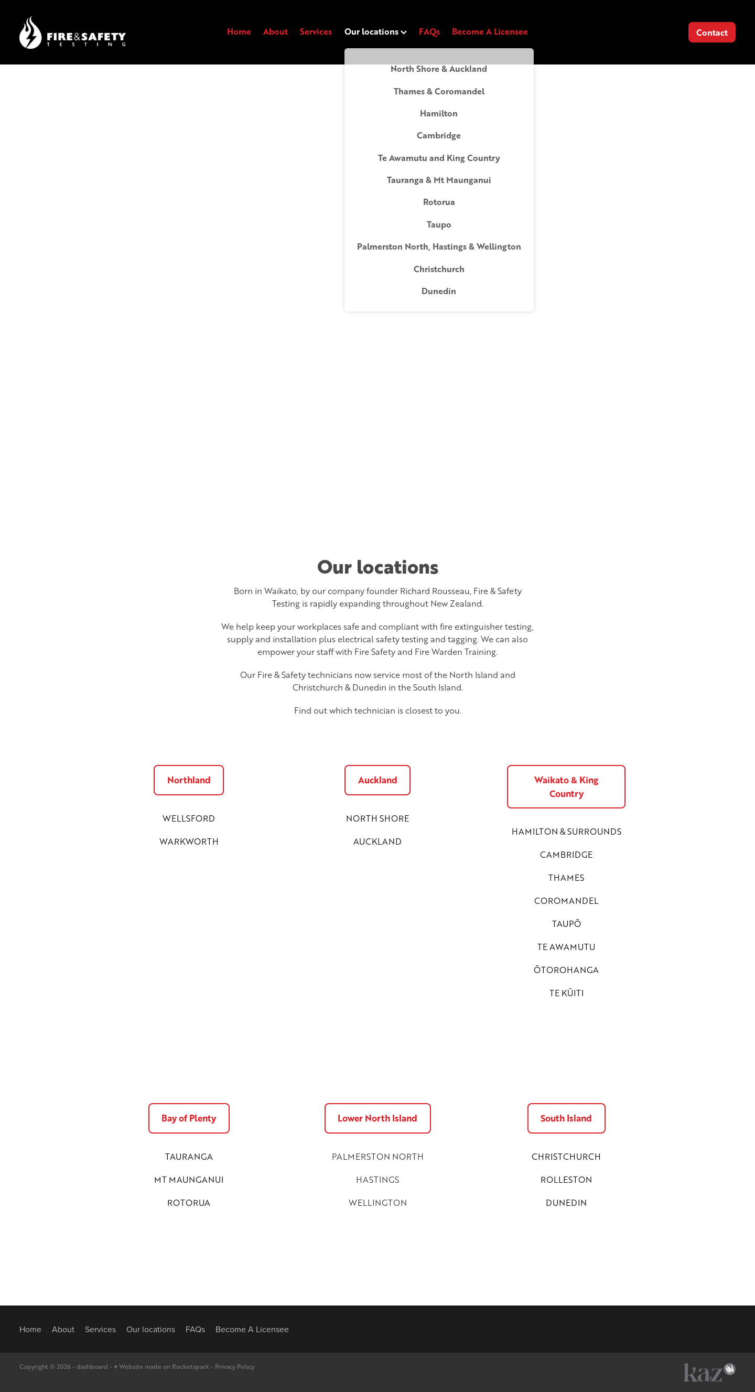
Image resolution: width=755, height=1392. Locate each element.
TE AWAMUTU (566, 947)
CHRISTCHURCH (566, 1156)
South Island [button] (566, 1118)
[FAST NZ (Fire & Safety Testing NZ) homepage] (91, 32)
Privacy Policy (234, 1366)
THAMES (566, 877)
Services (316, 31)
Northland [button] (189, 779)
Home (239, 31)
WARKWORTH (189, 841)
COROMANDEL (566, 900)
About (275, 31)
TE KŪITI (566, 993)
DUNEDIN (566, 1202)
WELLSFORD (189, 818)
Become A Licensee (490, 31)
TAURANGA (189, 1156)
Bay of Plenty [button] (188, 1118)
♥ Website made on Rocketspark (161, 1366)
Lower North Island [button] (377, 1118)
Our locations (375, 31)
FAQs (429, 31)
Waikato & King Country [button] (566, 786)
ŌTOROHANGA (566, 970)
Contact (712, 32)
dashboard (92, 1366)
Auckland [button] (377, 779)
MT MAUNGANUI (188, 1179)
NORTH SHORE (377, 818)
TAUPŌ (566, 924)
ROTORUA (188, 1202)
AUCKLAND (377, 841)
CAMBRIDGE (566, 854)
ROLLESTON (566, 1179)
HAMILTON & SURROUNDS (566, 831)
